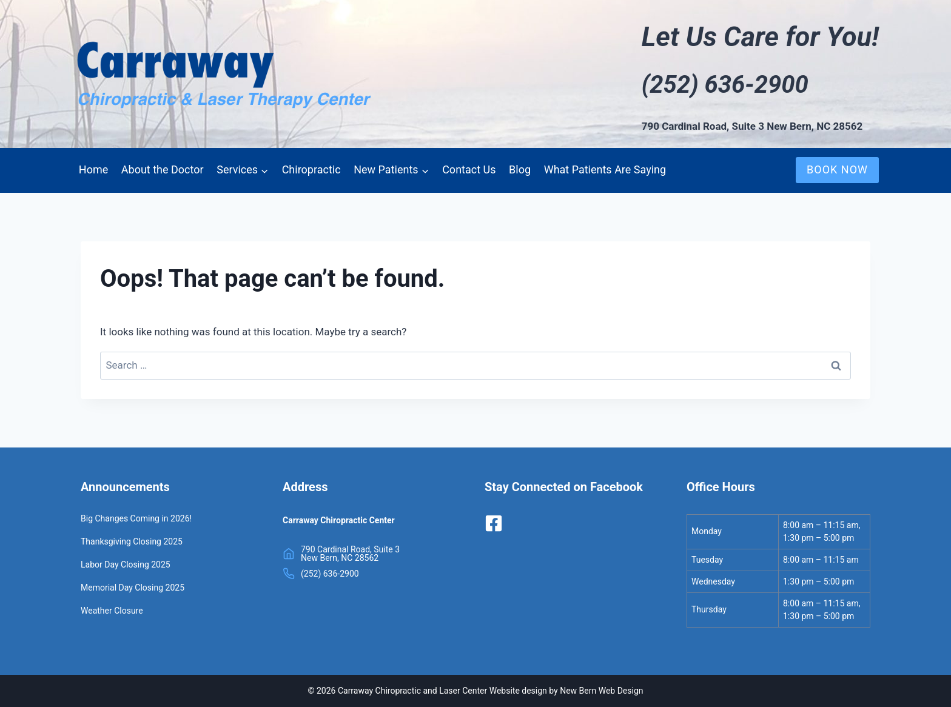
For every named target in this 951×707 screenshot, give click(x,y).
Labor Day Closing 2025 (125, 564)
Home (93, 169)
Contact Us (469, 169)
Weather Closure (112, 610)
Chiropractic (311, 169)
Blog (520, 169)
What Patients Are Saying (605, 169)
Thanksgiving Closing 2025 (132, 541)
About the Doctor (162, 169)
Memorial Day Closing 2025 (132, 587)
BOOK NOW (837, 169)
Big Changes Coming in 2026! (136, 518)
